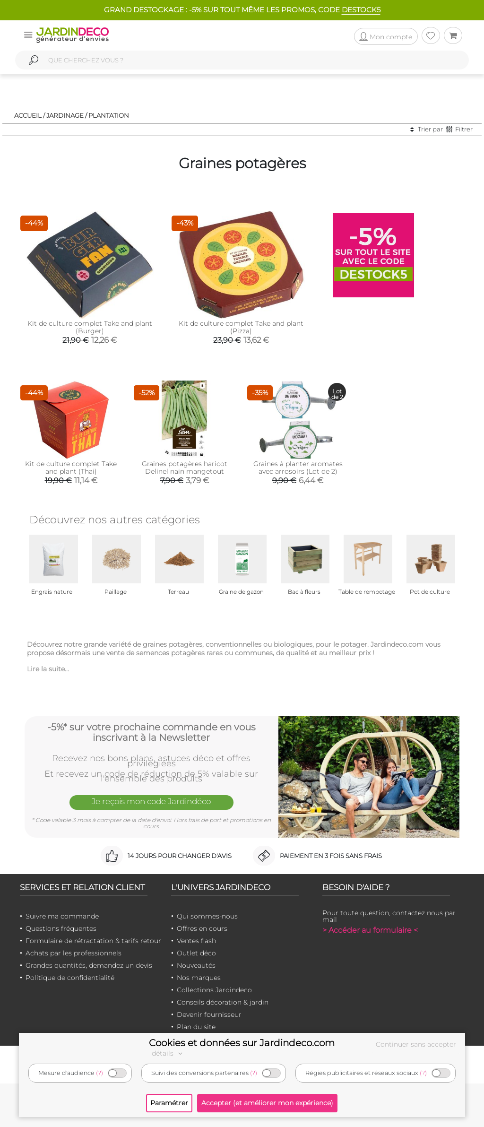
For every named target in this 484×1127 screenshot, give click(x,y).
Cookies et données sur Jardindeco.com (242, 1043)
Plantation (108, 115)
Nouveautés (196, 965)
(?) (99, 1072)
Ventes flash (196, 940)
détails (168, 1053)
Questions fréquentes (61, 928)
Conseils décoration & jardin (222, 1002)
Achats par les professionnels (73, 953)
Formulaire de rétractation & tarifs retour (93, 940)
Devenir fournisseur (209, 1014)
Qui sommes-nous (207, 916)
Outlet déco (196, 953)
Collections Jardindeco (214, 990)
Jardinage (65, 115)
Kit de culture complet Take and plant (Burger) (89, 327)
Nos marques (199, 977)
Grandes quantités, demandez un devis (89, 965)
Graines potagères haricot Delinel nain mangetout (184, 467)
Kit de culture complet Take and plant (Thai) (71, 467)
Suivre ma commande (62, 916)
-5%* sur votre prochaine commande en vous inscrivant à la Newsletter (151, 732)
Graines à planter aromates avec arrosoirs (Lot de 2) (298, 467)
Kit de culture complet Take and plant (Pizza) (241, 327)
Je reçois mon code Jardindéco (151, 801)
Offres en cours (202, 928)
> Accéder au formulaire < (370, 930)
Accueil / (29, 115)
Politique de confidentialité (70, 977)
